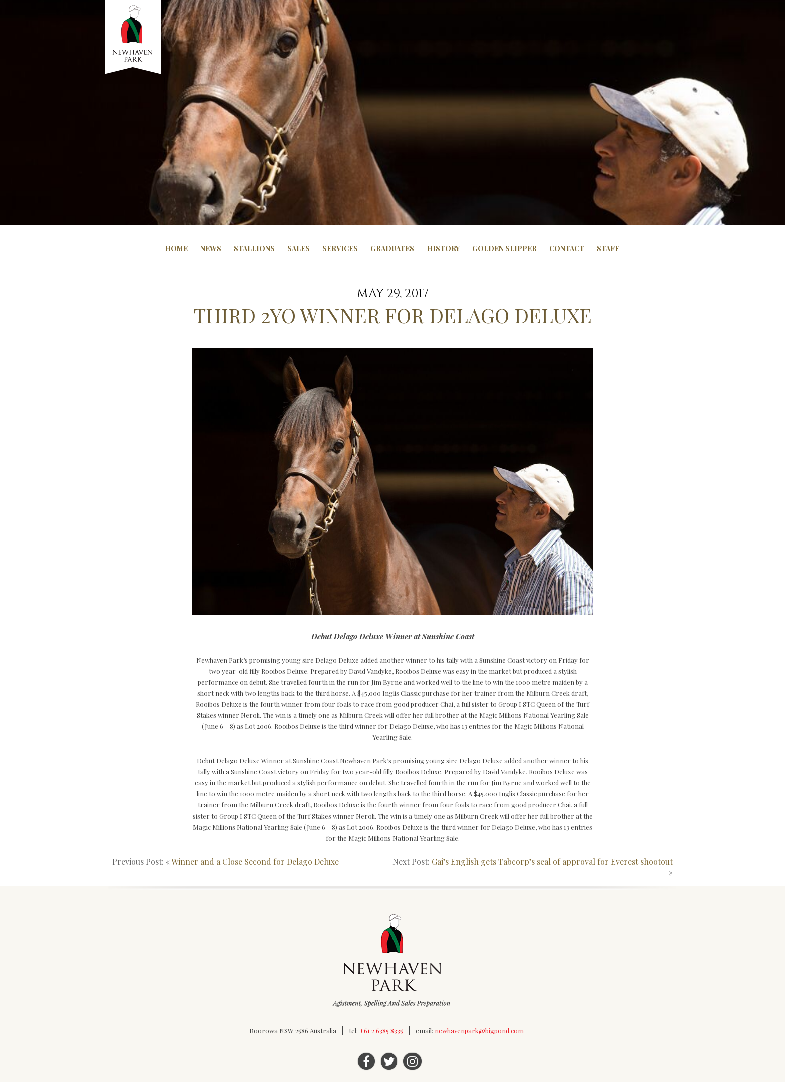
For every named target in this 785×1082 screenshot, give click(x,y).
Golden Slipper (504, 248)
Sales (298, 248)
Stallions (254, 248)
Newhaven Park (133, 37)
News (210, 248)
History (443, 248)
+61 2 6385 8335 (381, 1030)
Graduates (392, 248)
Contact (566, 248)
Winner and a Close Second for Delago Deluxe (255, 861)
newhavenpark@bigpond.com (479, 1030)
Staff (608, 248)
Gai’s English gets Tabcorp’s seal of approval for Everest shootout (552, 861)
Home (176, 248)
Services (340, 248)
